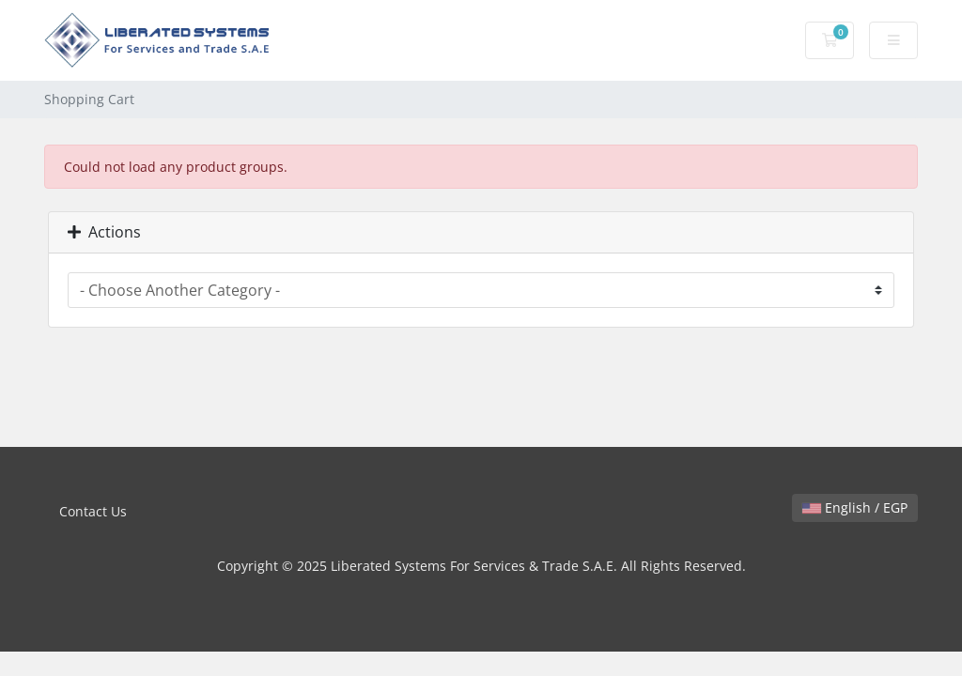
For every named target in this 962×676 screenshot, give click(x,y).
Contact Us (93, 511)
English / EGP (855, 507)
